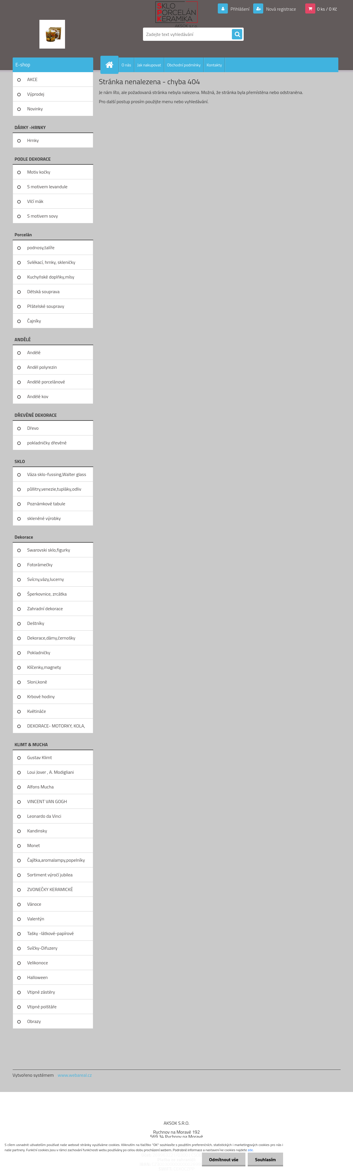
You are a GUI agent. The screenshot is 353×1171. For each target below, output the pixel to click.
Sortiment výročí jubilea (50, 874)
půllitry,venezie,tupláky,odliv (54, 488)
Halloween (37, 977)
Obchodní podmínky (184, 65)
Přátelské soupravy (45, 306)
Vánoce (34, 904)
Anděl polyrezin (42, 367)
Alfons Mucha (40, 786)
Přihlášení (240, 8)
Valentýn (35, 918)
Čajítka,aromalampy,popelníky (56, 860)
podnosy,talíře (41, 247)
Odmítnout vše (223, 1159)
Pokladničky (38, 652)
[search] (237, 34)
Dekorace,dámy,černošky (51, 637)
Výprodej (35, 94)
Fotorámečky (40, 564)
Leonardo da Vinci (44, 816)
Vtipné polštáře (42, 1006)
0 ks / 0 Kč (327, 8)
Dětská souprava (43, 291)
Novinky (35, 108)
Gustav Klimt (39, 757)
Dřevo (33, 428)
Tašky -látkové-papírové (50, 933)
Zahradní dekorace (45, 608)
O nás (126, 65)
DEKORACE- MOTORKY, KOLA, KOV (56, 727)
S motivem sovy (42, 215)
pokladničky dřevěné (47, 442)
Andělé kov (37, 396)
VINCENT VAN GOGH (47, 801)
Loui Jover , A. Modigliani (50, 772)
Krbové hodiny (41, 696)
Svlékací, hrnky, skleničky (51, 262)
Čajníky (34, 320)
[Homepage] (112, 64)
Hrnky (33, 140)
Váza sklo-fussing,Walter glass (56, 474)
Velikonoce (37, 962)
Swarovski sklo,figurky (48, 549)
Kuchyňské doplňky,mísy (51, 276)
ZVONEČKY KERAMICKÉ (50, 889)
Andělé (34, 352)
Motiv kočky (38, 171)
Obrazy (34, 1021)
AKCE (32, 79)
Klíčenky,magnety (44, 667)
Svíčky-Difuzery (42, 948)
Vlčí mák (35, 201)
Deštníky (35, 623)
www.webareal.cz (75, 1075)
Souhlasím (265, 1159)
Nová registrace (280, 8)
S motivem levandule (47, 186)
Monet (33, 845)
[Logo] (52, 34)
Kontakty (214, 65)
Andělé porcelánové (46, 381)
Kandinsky (37, 830)
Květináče (36, 711)
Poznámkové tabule (46, 503)
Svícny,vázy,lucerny (45, 579)
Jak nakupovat (149, 65)
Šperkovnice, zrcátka (47, 593)
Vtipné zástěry (41, 991)
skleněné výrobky (44, 518)
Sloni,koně (37, 681)
